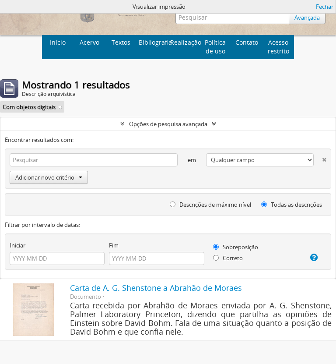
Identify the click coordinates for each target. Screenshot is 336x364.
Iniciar (17, 245)
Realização (185, 42)
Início (58, 42)
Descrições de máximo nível (210, 205)
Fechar (324, 7)
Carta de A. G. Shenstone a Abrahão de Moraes (156, 288)
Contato (246, 42)
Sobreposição (235, 247)
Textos (121, 42)
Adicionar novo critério (48, 177)
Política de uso (215, 46)
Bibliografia (153, 42)
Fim (114, 245)
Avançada (307, 17)
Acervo (89, 42)
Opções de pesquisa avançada (168, 124)
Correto (228, 258)
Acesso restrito (278, 46)
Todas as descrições (291, 205)
